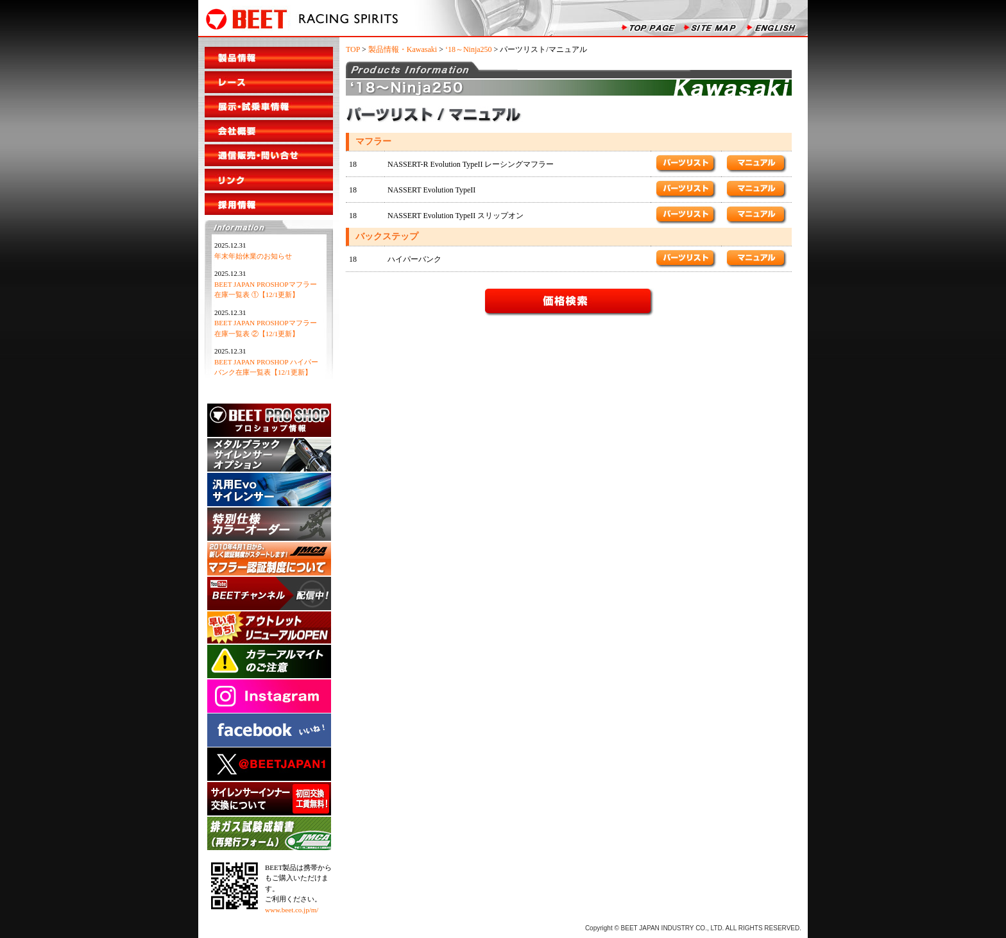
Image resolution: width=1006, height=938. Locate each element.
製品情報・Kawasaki (402, 49)
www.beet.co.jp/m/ (291, 910)
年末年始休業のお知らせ (253, 256)
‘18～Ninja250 (468, 49)
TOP (353, 49)
